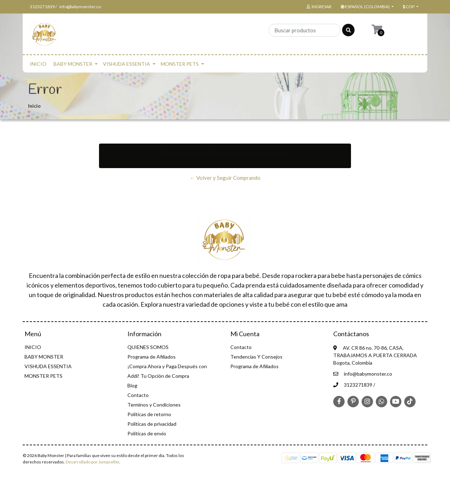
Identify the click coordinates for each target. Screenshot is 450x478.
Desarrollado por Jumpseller (92, 461)
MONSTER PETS (180, 64)
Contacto (138, 395)
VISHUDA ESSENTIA (126, 64)
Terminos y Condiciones (154, 405)
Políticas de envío (146, 433)
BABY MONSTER (73, 64)
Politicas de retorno (149, 414)
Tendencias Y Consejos (256, 357)
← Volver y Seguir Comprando (225, 177)
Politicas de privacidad (151, 424)
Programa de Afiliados (151, 357)
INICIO (38, 64)
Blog (132, 385)
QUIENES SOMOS (148, 347)
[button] (366, 7)
